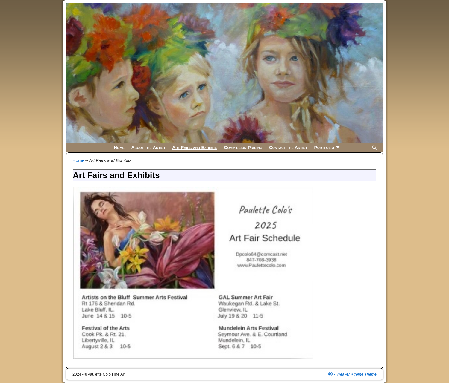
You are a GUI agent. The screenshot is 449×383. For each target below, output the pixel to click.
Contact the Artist (288, 147)
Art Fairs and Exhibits (194, 147)
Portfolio (324, 147)
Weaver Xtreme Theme (356, 374)
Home (119, 147)
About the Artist (148, 147)
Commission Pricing (243, 147)
